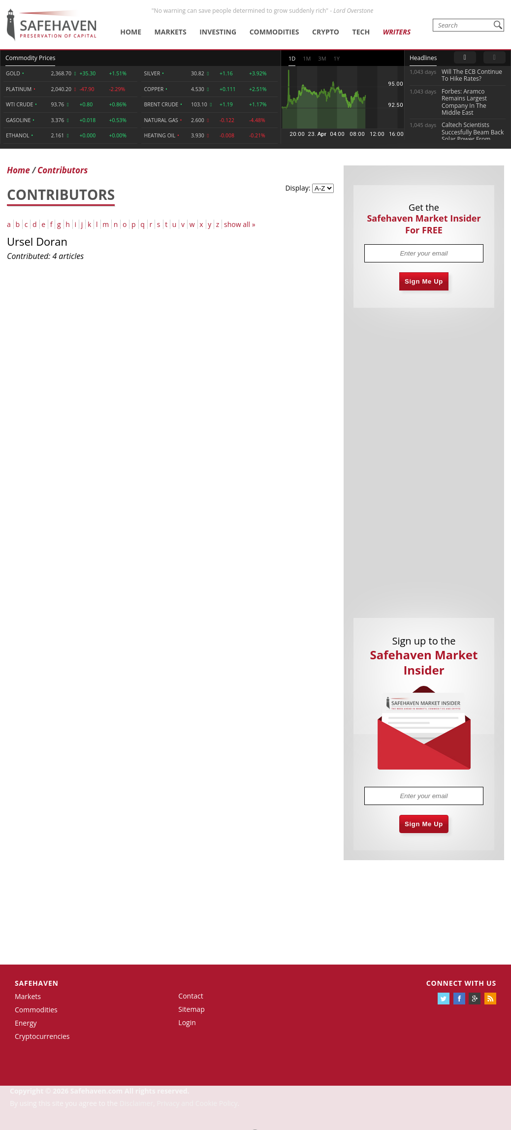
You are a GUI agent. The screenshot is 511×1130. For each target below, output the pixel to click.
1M (307, 58)
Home (130, 31)
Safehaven (37, 983)
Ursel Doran (37, 241)
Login (186, 1022)
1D (291, 58)
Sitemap (191, 1009)
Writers (397, 31)
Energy (26, 1023)
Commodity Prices (30, 58)
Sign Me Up (424, 281)
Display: (297, 188)
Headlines (423, 58)
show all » (240, 224)
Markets (171, 31)
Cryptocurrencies (42, 1036)
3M (322, 58)
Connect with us (461, 983)
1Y (337, 58)
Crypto (325, 31)
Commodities (274, 31)
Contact (190, 996)
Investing (217, 31)
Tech (361, 31)
